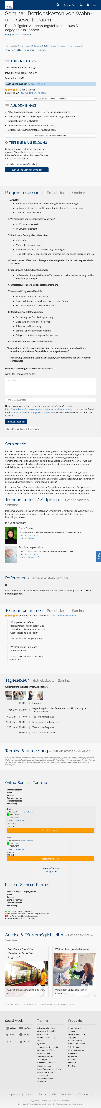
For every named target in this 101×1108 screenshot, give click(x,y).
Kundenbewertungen (63, 615)
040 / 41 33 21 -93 (31, 536)
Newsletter (72, 1066)
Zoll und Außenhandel (45, 1078)
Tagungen (72, 1037)
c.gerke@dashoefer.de (32, 538)
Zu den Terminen (36, 83)
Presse (42, 1094)
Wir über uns (85, 1094)
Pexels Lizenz (31, 1004)
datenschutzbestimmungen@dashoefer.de (32, 412)
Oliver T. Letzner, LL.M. (17, 820)
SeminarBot (69, 5)
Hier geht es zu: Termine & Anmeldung (50, 98)
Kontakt (29, 1094)
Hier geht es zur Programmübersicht (50, 135)
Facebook (25, 1034)
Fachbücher (72, 1056)
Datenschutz (67, 1094)
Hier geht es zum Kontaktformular (20, 164)
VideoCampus (73, 1047)
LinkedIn (10, 1028)
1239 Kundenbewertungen (32, 92)
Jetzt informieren (50, 830)
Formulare (72, 1063)
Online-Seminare (74, 1028)
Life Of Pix (15, 1004)
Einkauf (39, 1041)
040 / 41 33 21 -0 (31, 555)
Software (71, 1059)
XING (9, 1034)
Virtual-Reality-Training (76, 1044)
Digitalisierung (42, 1044)
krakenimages (45, 1004)
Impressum (14, 1094)
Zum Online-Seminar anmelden (27, 169)
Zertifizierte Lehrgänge (76, 1034)
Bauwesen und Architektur (46, 1031)
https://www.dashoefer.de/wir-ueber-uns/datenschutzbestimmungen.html (41, 409)
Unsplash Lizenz (66, 1004)
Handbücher (73, 1053)
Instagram (25, 1041)
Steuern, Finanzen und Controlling (49, 1069)
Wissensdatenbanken (76, 1050)
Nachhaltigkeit (42, 1059)
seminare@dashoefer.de (33, 557)
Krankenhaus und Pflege (46, 1050)
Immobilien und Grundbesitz (47, 1047)
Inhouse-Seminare (75, 1041)
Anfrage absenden (16, 421)
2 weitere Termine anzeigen (51, 870)
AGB (53, 1094)
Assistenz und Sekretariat (46, 1028)
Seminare (71, 1031)
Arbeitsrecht (41, 1082)
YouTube (25, 1028)
